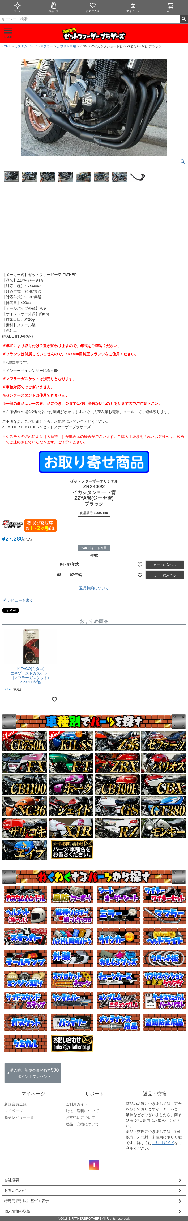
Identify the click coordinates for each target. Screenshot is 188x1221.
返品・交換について (82, 1124)
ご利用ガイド (77, 1104)
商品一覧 (53, 7)
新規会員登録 (15, 1104)
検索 (184, 19)
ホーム (18, 7)
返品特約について (94, 588)
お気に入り (92, 7)
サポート (94, 1093)
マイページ (133, 7)
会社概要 (11, 1180)
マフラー (46, 46)
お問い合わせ (15, 1190)
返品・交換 (155, 1093)
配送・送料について (82, 1111)
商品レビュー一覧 (19, 1117)
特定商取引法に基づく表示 (26, 1201)
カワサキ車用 (66, 46)
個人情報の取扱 (17, 1211)
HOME (6, 46)
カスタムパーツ (26, 46)
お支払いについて (80, 1117)
